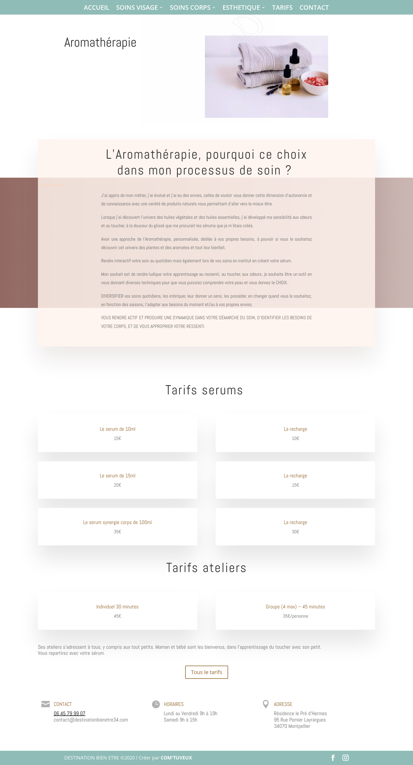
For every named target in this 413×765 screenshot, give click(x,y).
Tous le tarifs (206, 672)
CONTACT (314, 9)
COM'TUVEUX (176, 757)
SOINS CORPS (190, 9)
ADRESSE (283, 704)
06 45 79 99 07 (69, 713)
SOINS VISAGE (137, 9)
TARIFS (282, 9)
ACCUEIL (96, 9)
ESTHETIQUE (241, 9)
